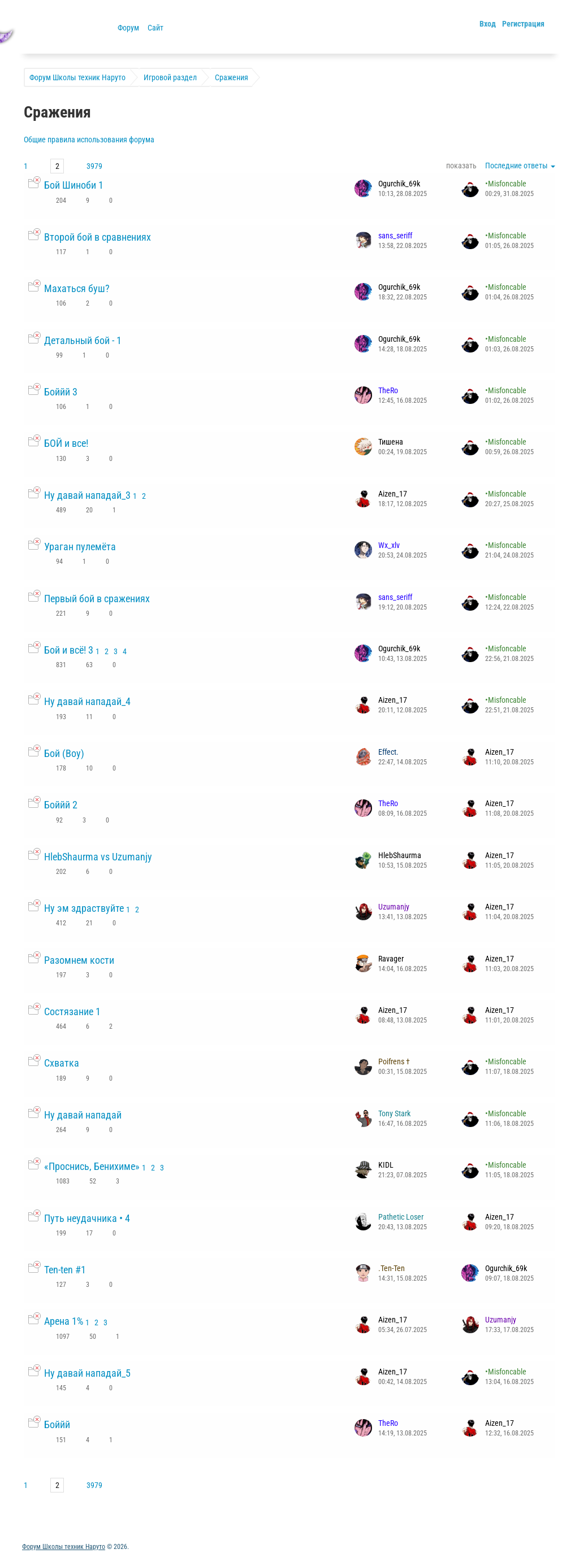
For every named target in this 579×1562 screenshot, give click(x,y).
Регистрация (523, 23)
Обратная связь (115, 1528)
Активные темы (50, 1528)
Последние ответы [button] (520, 165)
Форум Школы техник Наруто (63, 1547)
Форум (128, 27)
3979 (94, 166)
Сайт (155, 27)
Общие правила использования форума (89, 139)
